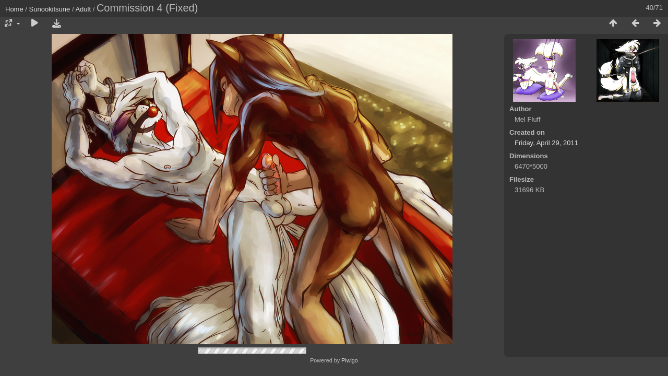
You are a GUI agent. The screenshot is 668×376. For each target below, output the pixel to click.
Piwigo (349, 360)
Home (14, 9)
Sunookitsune (49, 9)
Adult (83, 9)
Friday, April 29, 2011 (546, 143)
